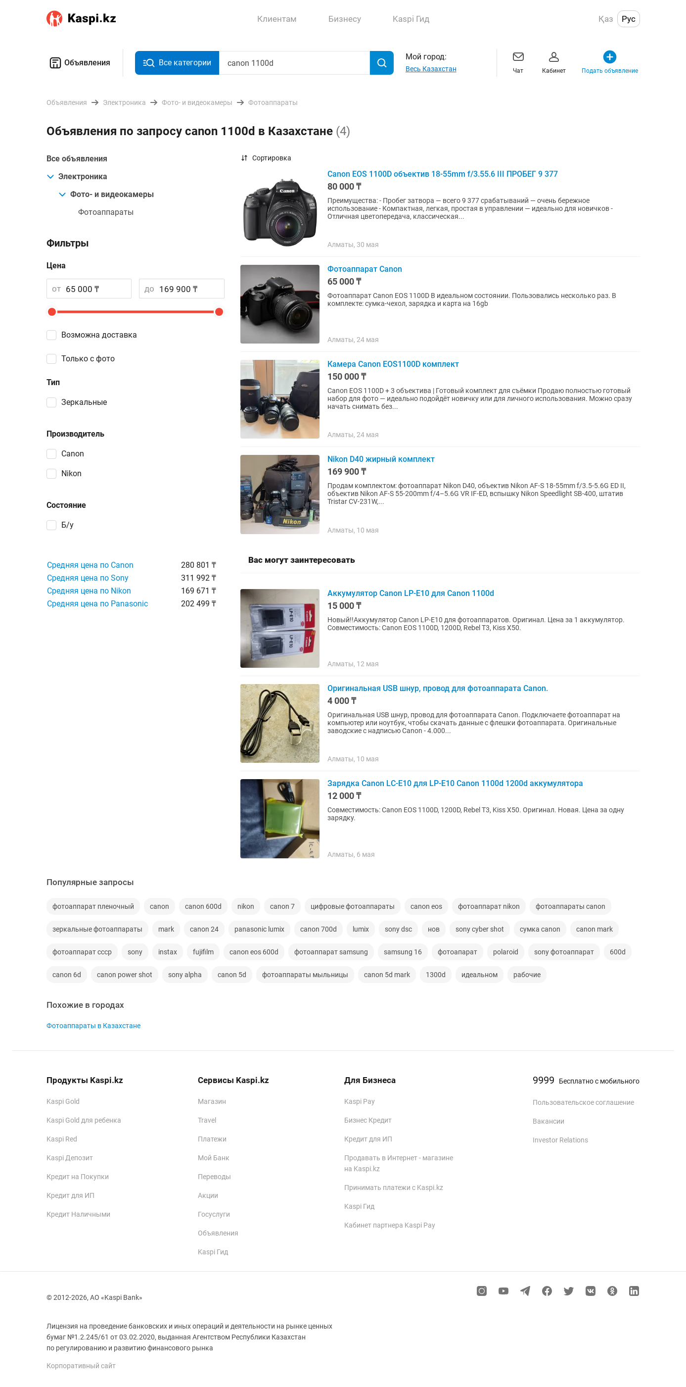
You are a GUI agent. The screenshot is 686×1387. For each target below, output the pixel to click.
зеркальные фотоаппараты (97, 929)
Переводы (214, 1177)
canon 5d (232, 975)
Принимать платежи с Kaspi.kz (393, 1187)
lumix (361, 929)
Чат (518, 61)
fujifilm (203, 952)
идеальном (479, 975)
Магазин (212, 1101)
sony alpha (185, 975)
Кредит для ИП (70, 1195)
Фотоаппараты (106, 212)
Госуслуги (214, 1214)
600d (618, 952)
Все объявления (76, 158)
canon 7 (282, 906)
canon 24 (204, 929)
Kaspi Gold (63, 1101)
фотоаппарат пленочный (93, 906)
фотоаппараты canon (570, 906)
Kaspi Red (61, 1139)
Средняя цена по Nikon (89, 590)
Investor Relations (560, 1140)
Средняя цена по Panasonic (97, 603)
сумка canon (540, 929)
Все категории (177, 63)
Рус (629, 19)
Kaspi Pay (359, 1101)
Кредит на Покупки (77, 1177)
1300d (436, 975)
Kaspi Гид (213, 1252)
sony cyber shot (480, 929)
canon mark (594, 929)
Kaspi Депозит (69, 1158)
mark (166, 929)
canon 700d (318, 929)
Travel (207, 1120)
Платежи (212, 1139)
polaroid (505, 952)
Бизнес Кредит (368, 1120)
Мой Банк (213, 1158)
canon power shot (124, 975)
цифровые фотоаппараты (353, 906)
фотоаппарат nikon (489, 906)
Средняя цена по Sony (88, 578)
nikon (245, 906)
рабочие (527, 975)
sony (135, 952)
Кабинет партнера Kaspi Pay (389, 1225)
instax (167, 952)
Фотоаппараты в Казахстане (93, 1026)
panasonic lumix (259, 929)
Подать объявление (610, 61)
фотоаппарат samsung (331, 952)
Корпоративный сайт (81, 1366)
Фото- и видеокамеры (106, 194)
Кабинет (554, 61)
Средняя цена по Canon (90, 565)
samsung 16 (403, 952)
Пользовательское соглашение (583, 1102)
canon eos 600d (253, 952)
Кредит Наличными (78, 1214)
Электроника (76, 176)
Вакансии (548, 1121)
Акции (208, 1195)
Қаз (605, 19)
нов (434, 929)
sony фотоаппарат (564, 952)
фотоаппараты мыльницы (305, 975)
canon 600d (203, 906)
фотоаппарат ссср (82, 952)
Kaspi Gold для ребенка (83, 1120)
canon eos (426, 906)
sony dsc (398, 929)
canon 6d (66, 975)
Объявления (78, 63)
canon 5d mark (387, 975)
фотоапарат (457, 952)
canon (159, 906)
